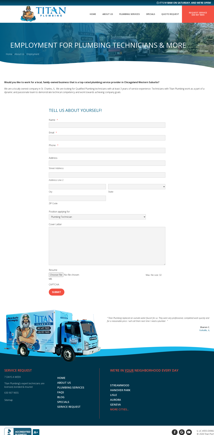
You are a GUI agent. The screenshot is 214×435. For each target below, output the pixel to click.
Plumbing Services (126, 14)
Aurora (115, 396)
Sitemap (8, 396)
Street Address (56, 168)
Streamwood (119, 382)
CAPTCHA (54, 282)
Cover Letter (55, 224)
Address (53, 158)
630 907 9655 (198, 15)
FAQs (60, 389)
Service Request (69, 403)
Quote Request (169, 14)
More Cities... (119, 406)
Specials (149, 14)
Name (53, 120)
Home (87, 14)
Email (53, 132)
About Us (103, 14)
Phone (53, 145)
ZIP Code (53, 203)
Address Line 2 (56, 179)
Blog (60, 393)
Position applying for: (59, 211)
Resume (53, 270)
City (50, 191)
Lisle (113, 391)
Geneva (115, 401)
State (110, 191)
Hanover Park (120, 386)
